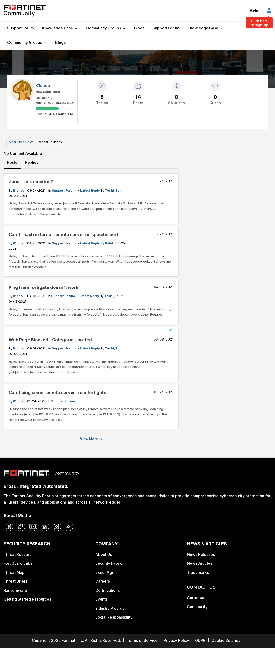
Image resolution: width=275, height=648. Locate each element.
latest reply (90, 190)
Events (101, 598)
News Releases (201, 554)
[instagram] (56, 526)
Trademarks (198, 571)
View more (89, 438)
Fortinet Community (25, 11)
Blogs (139, 28)
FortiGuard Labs (18, 562)
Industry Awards (109, 607)
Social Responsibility (113, 616)
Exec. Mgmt (106, 571)
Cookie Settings (225, 639)
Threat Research (19, 554)
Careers (102, 580)
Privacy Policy (176, 639)
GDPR (200, 639)
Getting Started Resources (27, 598)
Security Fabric (108, 562)
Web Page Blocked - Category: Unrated (50, 339)
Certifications (107, 589)
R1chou (19, 190)
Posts (12, 161)
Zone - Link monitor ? (31, 181)
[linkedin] (44, 526)
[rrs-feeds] (68, 526)
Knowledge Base (57, 28)
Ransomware (15, 589)
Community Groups (103, 28)
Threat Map (14, 571)
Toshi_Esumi (115, 190)
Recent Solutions (49, 142)
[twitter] (20, 526)
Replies (31, 161)
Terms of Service (142, 639)
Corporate (196, 597)
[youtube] (32, 526)
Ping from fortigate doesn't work (43, 286)
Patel (109, 242)
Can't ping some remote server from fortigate (57, 391)
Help (254, 10)
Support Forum (20, 28)
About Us (103, 554)
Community (197, 606)
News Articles (199, 562)
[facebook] (8, 526)
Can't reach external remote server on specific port (63, 234)
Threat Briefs (15, 580)
